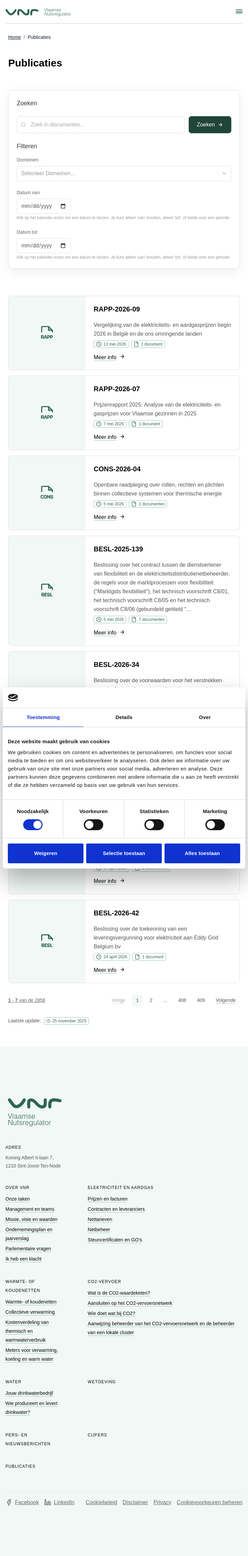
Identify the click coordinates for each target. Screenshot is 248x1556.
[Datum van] (44, 206)
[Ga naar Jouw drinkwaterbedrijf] (29, 1393)
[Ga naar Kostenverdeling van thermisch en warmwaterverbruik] (27, 1331)
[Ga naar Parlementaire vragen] (28, 1248)
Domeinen (27, 160)
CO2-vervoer (104, 1281)
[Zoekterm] (101, 124)
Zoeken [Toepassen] (210, 124)
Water (13, 1381)
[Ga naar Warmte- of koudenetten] (31, 1302)
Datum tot (27, 232)
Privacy (162, 1502)
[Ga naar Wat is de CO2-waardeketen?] (120, 1293)
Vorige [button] (118, 1000)
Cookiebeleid (101, 1502)
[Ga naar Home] (14, 37)
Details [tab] (124, 717)
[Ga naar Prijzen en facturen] (108, 1199)
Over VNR (17, 1187)
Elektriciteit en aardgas (121, 1187)
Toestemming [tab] (43, 717)
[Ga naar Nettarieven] (100, 1219)
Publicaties (20, 1466)
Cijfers (97, 1435)
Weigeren (45, 853)
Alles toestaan (202, 853)
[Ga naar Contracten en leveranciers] (117, 1209)
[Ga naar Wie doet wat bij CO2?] (112, 1313)
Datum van (28, 192)
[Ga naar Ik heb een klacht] (24, 1259)
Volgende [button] (226, 1000)
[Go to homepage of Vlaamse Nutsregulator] (124, 1112)
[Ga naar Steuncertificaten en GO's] (115, 1239)
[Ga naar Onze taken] (18, 1199)
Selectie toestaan (124, 853)
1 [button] (137, 1000)
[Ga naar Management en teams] (30, 1209)
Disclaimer (135, 1502)
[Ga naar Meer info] (109, 357)
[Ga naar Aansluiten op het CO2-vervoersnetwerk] (131, 1303)
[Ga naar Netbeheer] (99, 1229)
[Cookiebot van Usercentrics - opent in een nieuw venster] (210, 697)
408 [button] (182, 1000)
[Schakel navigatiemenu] (239, 11)
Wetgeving (102, 1381)
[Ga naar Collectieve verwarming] (30, 1312)
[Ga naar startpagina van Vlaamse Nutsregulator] (38, 12)
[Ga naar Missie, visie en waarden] (32, 1219)
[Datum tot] (44, 245)
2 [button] (151, 1000)
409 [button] (201, 1000)
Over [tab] (205, 717)
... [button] (165, 1000)
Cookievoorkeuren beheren (210, 1502)
